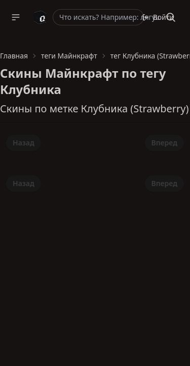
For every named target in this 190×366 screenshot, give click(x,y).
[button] (15, 17)
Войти (158, 17)
